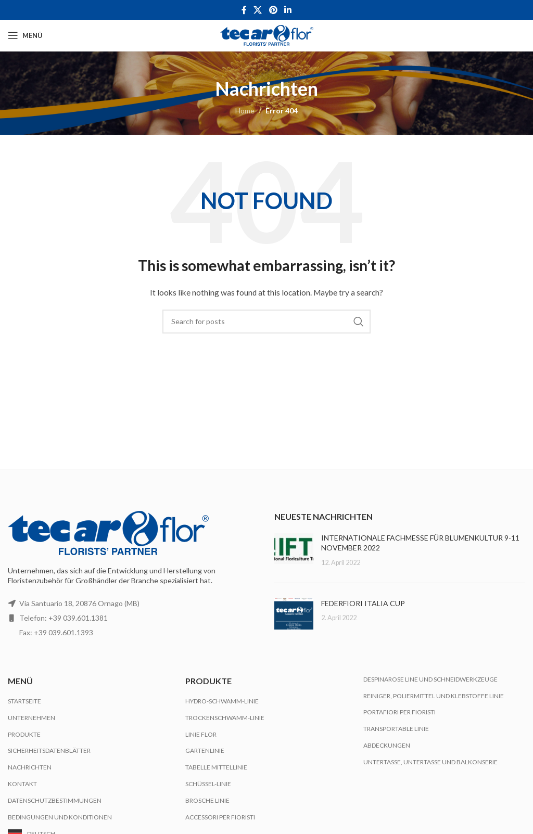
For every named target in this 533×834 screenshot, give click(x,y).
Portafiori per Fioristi (399, 712)
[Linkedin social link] (288, 10)
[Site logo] (266, 34)
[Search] (266, 321)
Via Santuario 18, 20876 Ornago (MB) (79, 603)
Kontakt (22, 784)
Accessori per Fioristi (220, 817)
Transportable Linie (396, 729)
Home (245, 110)
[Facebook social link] (244, 10)
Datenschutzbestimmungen (54, 800)
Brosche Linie (207, 800)
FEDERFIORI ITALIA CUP (363, 603)
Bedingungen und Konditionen (60, 817)
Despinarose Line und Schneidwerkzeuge (430, 679)
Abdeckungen (386, 745)
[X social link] (257, 10)
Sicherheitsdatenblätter (49, 750)
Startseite (24, 701)
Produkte (24, 734)
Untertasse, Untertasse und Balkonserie (430, 762)
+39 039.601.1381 (78, 617)
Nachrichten (30, 767)
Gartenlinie (204, 750)
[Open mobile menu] (25, 35)
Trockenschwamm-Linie (224, 718)
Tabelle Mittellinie (216, 767)
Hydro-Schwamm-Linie (222, 701)
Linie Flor (201, 734)
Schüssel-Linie (208, 784)
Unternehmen (31, 718)
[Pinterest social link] (273, 10)
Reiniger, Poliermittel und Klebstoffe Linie (433, 696)
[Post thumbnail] (293, 550)
